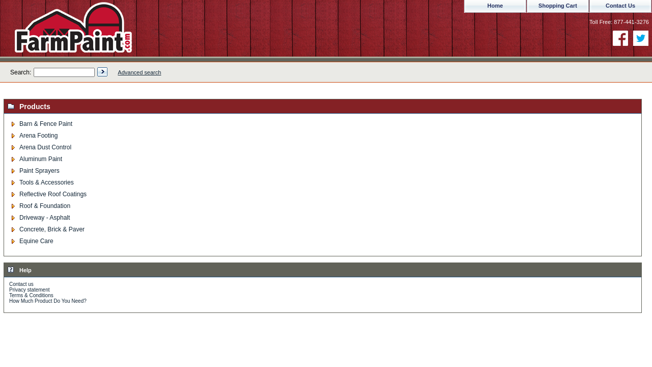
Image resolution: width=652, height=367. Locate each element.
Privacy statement (29, 290)
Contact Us (620, 6)
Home (495, 6)
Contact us (21, 284)
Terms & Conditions (31, 295)
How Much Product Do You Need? (48, 301)
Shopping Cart (557, 6)
